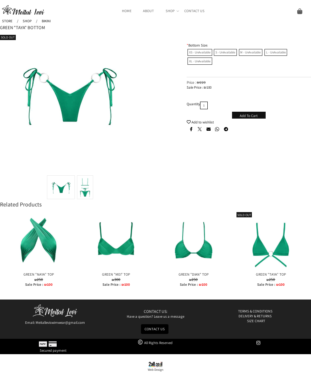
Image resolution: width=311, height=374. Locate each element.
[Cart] (256, 11)
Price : (192, 82)
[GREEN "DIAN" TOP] (193, 269)
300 (117, 279)
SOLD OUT (8, 37)
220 (203, 82)
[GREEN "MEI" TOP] (116, 269)
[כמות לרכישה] (204, 105)
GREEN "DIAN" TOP (194, 274)
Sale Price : (195, 87)
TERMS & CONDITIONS (255, 311)
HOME (127, 10)
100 (209, 87)
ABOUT (148, 10)
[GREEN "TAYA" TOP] (271, 269)
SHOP (172, 11)
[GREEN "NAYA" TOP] (38, 269)
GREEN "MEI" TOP (116, 274)
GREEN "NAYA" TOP (38, 274)
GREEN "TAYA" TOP (271, 274)
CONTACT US (194, 10)
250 (40, 279)
